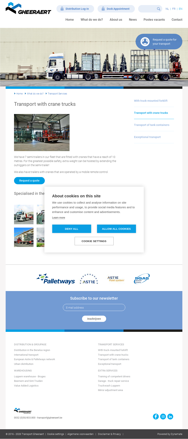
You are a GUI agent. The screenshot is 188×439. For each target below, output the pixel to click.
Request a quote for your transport (165, 41)
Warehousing (23, 370)
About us (116, 19)
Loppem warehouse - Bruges (30, 376)
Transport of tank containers (151, 124)
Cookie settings (55, 434)
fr (174, 8)
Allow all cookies (116, 228)
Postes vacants (154, 19)
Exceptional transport (147, 137)
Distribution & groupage (30, 344)
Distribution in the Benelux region (32, 350)
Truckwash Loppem (109, 385)
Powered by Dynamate (169, 434)
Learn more (58, 217)
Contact (177, 19)
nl (167, 8)
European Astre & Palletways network (34, 359)
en (180, 8)
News (133, 19)
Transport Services (57, 93)
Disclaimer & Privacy (109, 434)
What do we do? (92, 19)
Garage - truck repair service (113, 380)
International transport (26, 354)
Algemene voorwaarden (80, 434)
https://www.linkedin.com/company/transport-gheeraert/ (170, 416)
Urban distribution (23, 363)
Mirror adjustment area (110, 390)
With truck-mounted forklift (151, 100)
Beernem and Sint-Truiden (28, 380)
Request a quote (29, 180)
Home (69, 19)
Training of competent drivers (114, 376)
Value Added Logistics (26, 385)
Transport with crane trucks (151, 112)
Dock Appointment (118, 8)
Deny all (71, 228)
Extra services (107, 370)
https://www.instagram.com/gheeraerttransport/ (163, 416)
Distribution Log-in (77, 8)
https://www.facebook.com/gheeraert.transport (156, 416)
